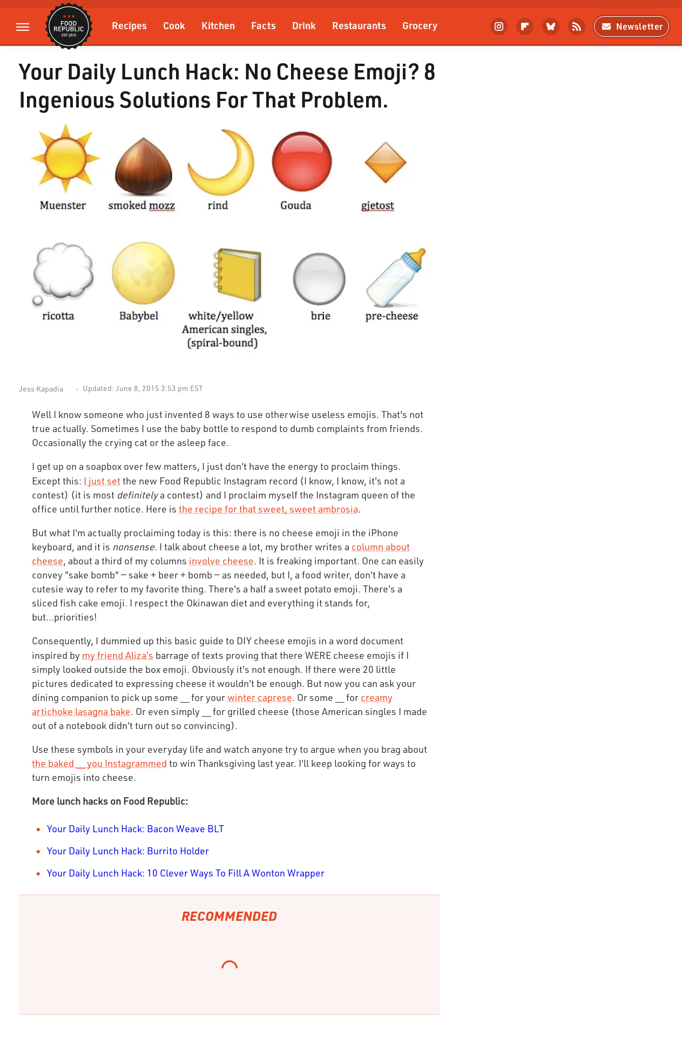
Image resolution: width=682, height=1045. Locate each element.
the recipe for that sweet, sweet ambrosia (268, 509)
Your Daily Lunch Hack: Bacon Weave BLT (135, 828)
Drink (304, 25)
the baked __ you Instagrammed (99, 763)
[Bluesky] (550, 26)
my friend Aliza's (117, 655)
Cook (174, 25)
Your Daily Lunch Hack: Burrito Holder (128, 851)
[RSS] (576, 26)
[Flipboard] (525, 26)
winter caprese (259, 697)
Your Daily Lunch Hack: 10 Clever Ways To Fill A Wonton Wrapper (186, 873)
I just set (102, 481)
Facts (263, 25)
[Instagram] (499, 26)
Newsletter (631, 26)
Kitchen (218, 25)
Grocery (419, 25)
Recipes (129, 25)
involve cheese (221, 561)
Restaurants (359, 25)
